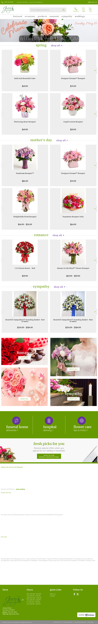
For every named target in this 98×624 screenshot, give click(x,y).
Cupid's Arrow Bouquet (73, 122)
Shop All (55, 45)
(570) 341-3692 (8, 2)
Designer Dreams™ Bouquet (73, 78)
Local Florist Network (80, 622)
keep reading (20, 489)
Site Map (90, 622)
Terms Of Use (57, 622)
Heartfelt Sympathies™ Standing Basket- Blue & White (73, 320)
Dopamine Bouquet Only (73, 217)
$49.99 (25, 86)
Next (95, 70)
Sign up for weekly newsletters (49, 456)
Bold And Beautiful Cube (24, 78)
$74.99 (73, 86)
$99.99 (25, 276)
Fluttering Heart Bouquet (25, 122)
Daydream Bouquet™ (25, 173)
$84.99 (25, 181)
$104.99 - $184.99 (25, 327)
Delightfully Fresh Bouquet (25, 217)
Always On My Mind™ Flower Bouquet (73, 268)
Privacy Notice (68, 622)
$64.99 (73, 224)
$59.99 (73, 129)
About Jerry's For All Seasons (12, 467)
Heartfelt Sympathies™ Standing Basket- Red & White (25, 320)
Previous (3, 70)
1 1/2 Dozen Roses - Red (25, 268)
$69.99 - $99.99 (73, 276)
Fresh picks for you (49, 447)
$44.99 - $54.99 (25, 224)
